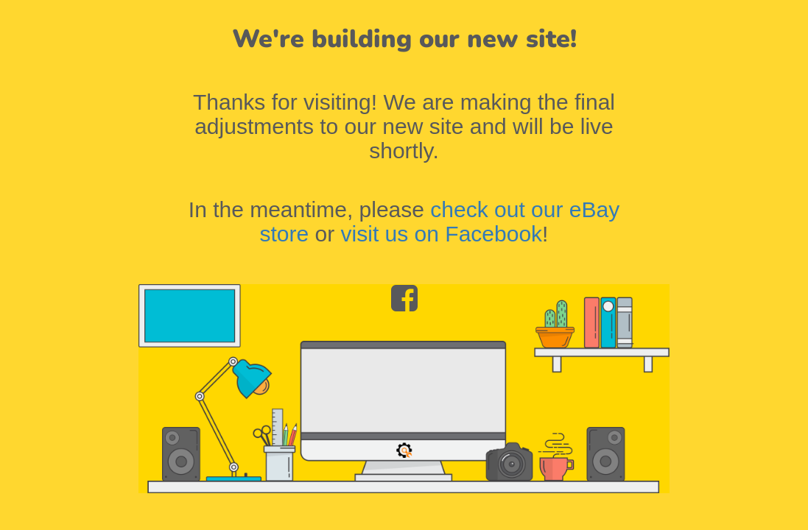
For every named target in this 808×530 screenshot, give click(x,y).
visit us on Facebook (441, 234)
